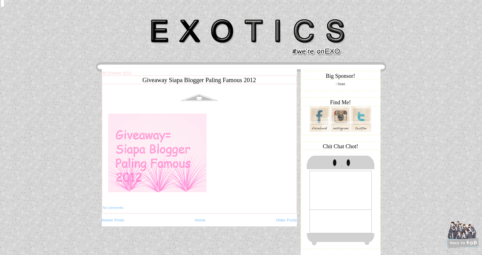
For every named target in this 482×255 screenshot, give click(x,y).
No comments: (113, 207)
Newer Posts (113, 220)
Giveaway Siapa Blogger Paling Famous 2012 (199, 80)
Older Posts (286, 220)
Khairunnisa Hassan (168, 17)
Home (200, 220)
